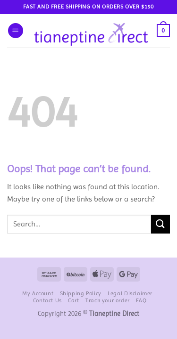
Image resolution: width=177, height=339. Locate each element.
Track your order (107, 300)
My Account (37, 293)
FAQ (141, 300)
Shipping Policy (80, 293)
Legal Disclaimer (130, 293)
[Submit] (160, 224)
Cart (73, 300)
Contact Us (47, 300)
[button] (15, 31)
